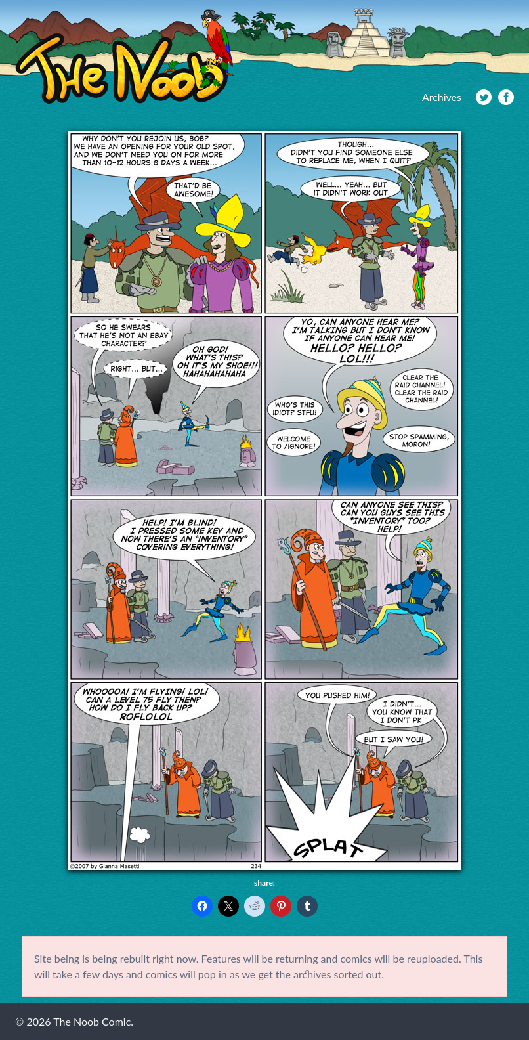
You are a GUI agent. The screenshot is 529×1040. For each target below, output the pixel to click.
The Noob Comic (124, 56)
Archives (441, 97)
